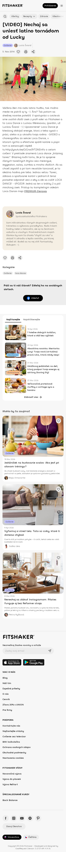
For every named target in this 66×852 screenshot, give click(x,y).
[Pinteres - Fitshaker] (38, 818)
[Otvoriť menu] (61, 6)
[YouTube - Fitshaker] (22, 818)
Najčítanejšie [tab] (13, 319)
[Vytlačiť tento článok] (25, 51)
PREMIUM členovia (35, 191)
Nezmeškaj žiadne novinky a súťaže (22, 645)
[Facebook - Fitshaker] (6, 818)
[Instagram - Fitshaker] (14, 818)
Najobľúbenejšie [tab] (31, 319)
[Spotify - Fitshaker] (30, 818)
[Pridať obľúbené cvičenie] (18, 51)
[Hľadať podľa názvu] (5, 16)
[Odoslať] (49, 650)
